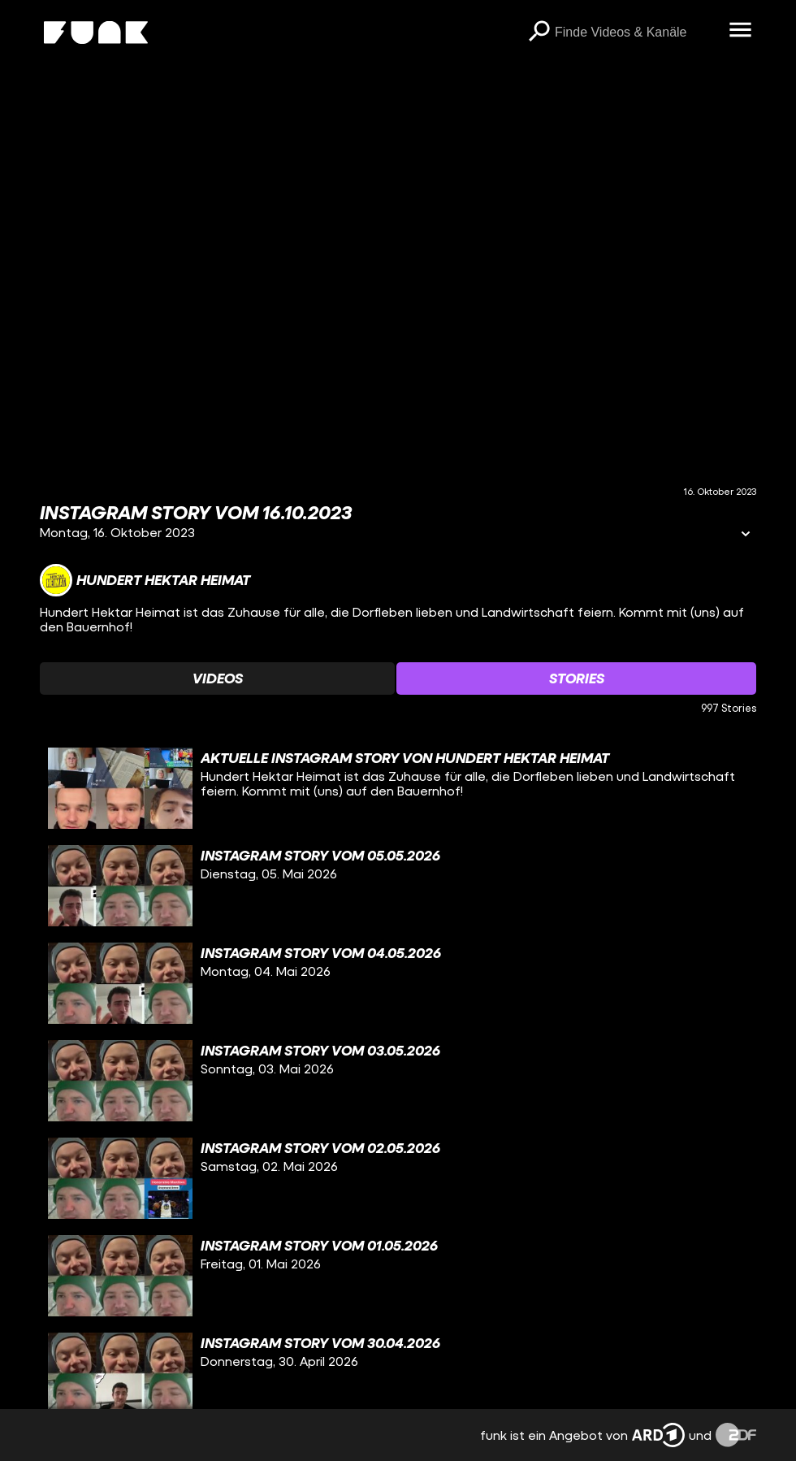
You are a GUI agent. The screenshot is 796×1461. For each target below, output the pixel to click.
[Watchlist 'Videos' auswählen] (217, 678)
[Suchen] (538, 32)
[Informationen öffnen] (745, 535)
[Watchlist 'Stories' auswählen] (576, 678)
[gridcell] (398, 788)
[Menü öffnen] (740, 30)
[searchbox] (636, 32)
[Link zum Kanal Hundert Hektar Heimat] (145, 580)
